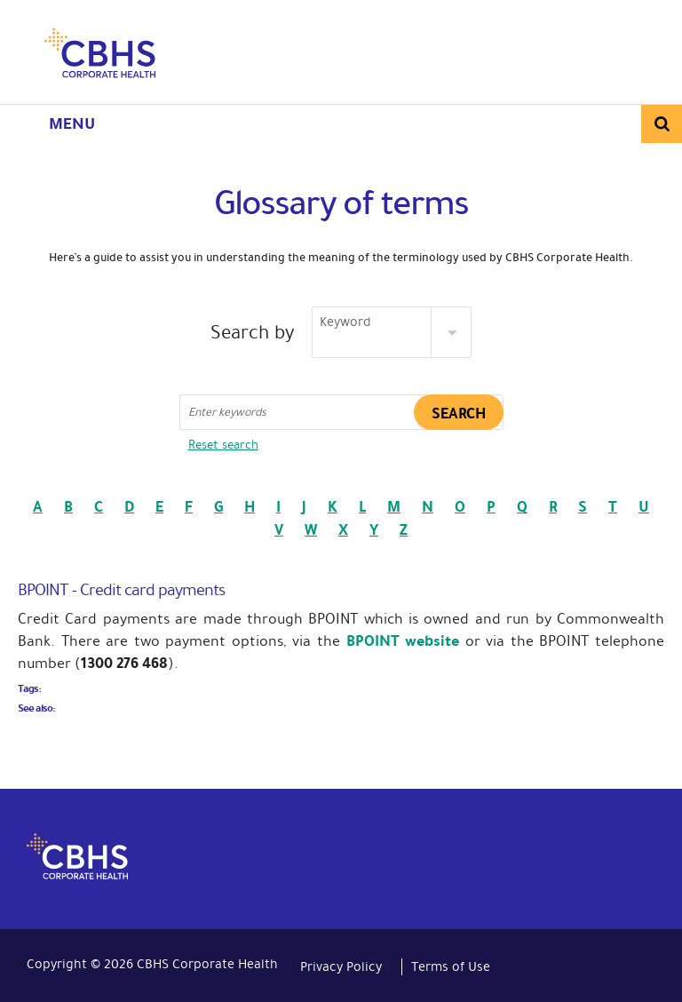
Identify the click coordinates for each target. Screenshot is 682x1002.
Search (661, 124)
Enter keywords (227, 412)
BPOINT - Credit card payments (121, 589)
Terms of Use (450, 966)
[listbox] (392, 332)
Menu (72, 123)
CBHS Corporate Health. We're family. (99, 56)
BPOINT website (405, 641)
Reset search (223, 444)
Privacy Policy (341, 966)
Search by (252, 332)
